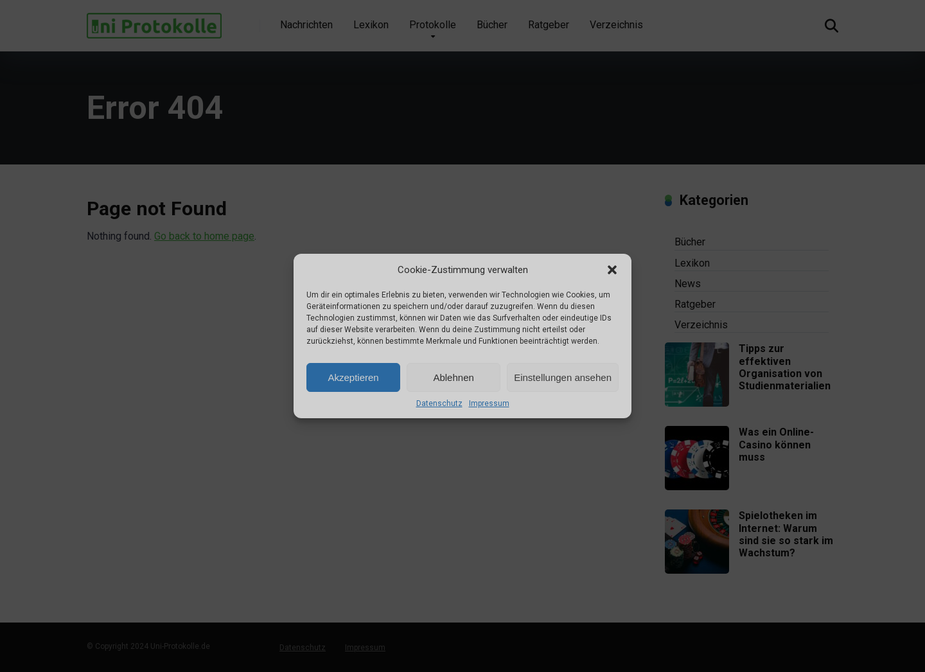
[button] (612, 269)
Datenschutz (439, 403)
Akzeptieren (353, 377)
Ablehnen (453, 377)
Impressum (489, 403)
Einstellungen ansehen (563, 377)
